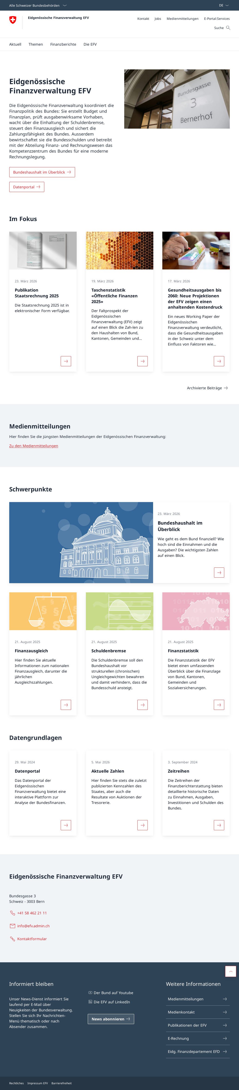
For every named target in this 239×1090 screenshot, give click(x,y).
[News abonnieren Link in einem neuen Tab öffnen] (111, 1019)
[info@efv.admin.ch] (30, 926)
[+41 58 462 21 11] (29, 913)
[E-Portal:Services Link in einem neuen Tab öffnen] (217, 18)
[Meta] (184, 18)
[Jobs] (158, 18)
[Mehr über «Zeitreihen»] (219, 825)
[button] (15, 44)
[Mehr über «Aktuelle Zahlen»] (142, 825)
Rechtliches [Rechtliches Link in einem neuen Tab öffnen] (16, 1083)
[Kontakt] (143, 18)
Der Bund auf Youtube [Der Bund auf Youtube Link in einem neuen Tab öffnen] (110, 992)
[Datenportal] (26, 187)
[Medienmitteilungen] (182, 18)
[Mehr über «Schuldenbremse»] (142, 705)
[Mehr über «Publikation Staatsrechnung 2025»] (66, 361)
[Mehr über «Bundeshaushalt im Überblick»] (219, 572)
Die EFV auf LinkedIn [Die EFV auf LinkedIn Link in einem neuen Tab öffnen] (109, 1001)
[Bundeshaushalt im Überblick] (42, 172)
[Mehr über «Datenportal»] (66, 825)
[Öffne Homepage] (49, 24)
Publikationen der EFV (197, 1025)
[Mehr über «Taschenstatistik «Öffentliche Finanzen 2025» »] (142, 361)
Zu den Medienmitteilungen (33, 445)
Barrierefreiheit (61, 1083)
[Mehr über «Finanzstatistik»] (219, 705)
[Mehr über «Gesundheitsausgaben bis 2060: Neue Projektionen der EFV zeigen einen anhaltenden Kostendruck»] (219, 361)
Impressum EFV (37, 1083)
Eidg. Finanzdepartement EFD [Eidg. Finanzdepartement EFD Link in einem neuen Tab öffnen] (197, 1051)
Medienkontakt (197, 1012)
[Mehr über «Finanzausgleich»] (66, 705)
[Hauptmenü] (116, 44)
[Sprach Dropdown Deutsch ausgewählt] (222, 5)
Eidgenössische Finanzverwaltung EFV (58, 17)
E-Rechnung (197, 1038)
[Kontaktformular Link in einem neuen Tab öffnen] (29, 939)
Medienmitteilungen (197, 999)
